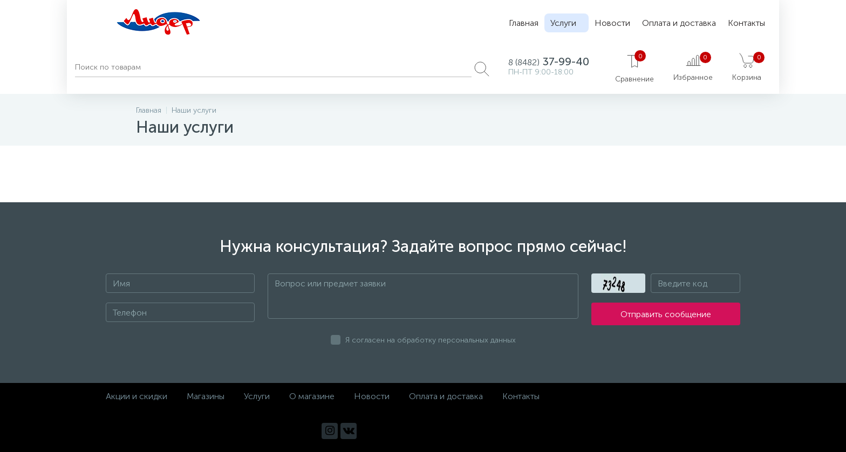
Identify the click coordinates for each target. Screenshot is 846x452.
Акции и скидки (136, 396)
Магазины (205, 396)
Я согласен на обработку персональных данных (430, 340)
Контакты (746, 23)
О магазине (312, 396)
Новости (612, 23)
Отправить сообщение (665, 314)
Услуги (563, 23)
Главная (523, 23)
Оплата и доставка (679, 23)
